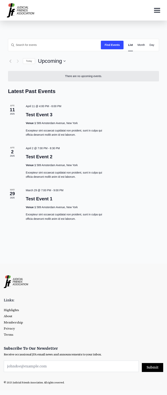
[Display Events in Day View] (151, 45)
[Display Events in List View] (130, 45)
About (8, 316)
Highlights (11, 310)
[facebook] (130, 383)
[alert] (83, 76)
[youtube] (160, 383)
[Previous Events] (10, 61)
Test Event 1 (39, 198)
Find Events (112, 44)
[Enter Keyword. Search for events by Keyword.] (54, 45)
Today (29, 61)
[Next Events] (17, 61)
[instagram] (145, 383)
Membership (13, 322)
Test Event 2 (39, 156)
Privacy (9, 328)
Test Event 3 (39, 114)
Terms (8, 334)
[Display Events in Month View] (141, 45)
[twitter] (137, 383)
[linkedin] (153, 383)
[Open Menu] (157, 10)
